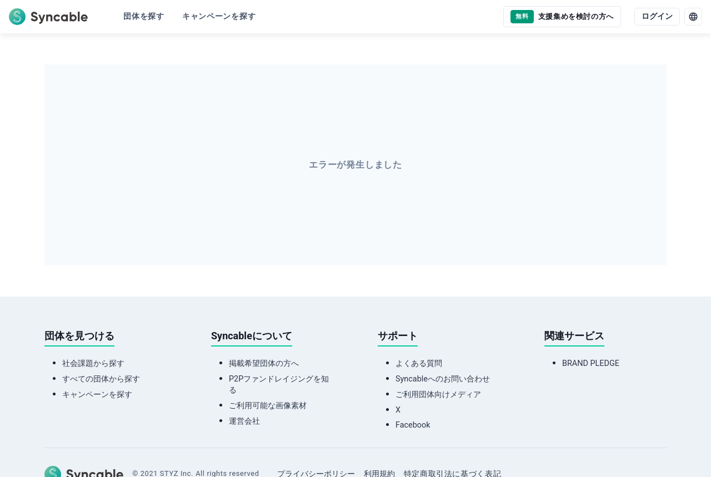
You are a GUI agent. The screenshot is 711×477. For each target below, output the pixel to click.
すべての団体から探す (101, 379)
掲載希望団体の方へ (264, 363)
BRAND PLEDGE (590, 363)
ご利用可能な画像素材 (268, 405)
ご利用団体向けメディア (438, 394)
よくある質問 (418, 363)
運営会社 (244, 421)
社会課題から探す (93, 363)
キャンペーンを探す (97, 394)
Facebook (412, 425)
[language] (693, 17)
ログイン (657, 16)
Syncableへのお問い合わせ (442, 379)
